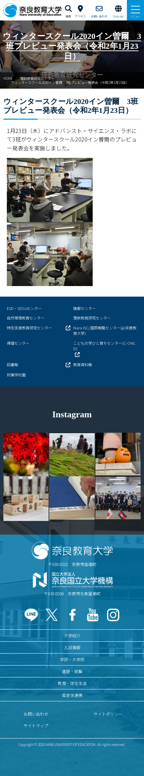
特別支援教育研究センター (29, 327)
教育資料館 (82, 364)
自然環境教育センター (25, 317)
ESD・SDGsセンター (24, 308)
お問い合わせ (36, 714)
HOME (8, 78)
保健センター (18, 343)
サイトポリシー (108, 714)
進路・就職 (72, 671)
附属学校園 (16, 374)
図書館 (12, 364)
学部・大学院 (72, 659)
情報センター (84, 308)
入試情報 (72, 647)
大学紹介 (72, 635)
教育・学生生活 (72, 683)
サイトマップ (36, 725)
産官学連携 (72, 695)
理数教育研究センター (37, 78)
